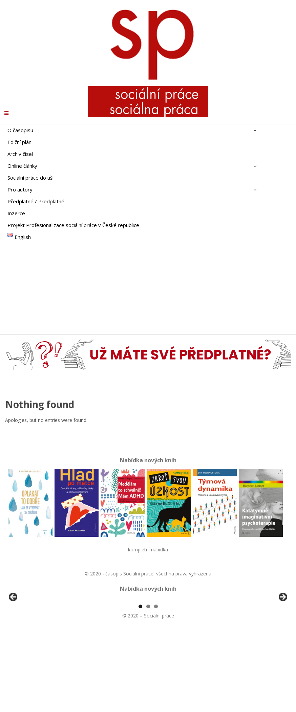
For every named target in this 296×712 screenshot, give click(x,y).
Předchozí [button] (13, 636)
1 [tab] (140, 684)
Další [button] (282, 636)
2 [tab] (148, 684)
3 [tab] (156, 684)
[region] (148, 638)
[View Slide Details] (32, 638)
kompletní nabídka (148, 549)
